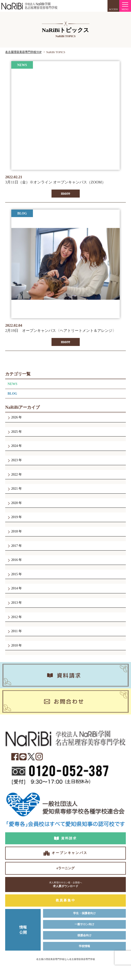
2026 (14, 417)
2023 (14, 460)
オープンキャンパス (69, 853)
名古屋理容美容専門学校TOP (23, 52)
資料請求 (69, 838)
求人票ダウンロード (65, 884)
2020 (14, 503)
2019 (14, 517)
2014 (14, 588)
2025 (14, 431)
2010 (14, 645)
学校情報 (84, 946)
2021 (14, 488)
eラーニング (65, 868)
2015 (14, 574)
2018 (14, 531)
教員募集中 (65, 900)
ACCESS (113, 9)
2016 (14, 560)
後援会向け (84, 935)
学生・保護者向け (84, 913)
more (65, 193)
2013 (14, 602)
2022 (14, 474)
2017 (14, 545)
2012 (14, 617)
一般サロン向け (84, 924)
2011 (14, 631)
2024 (14, 446)
